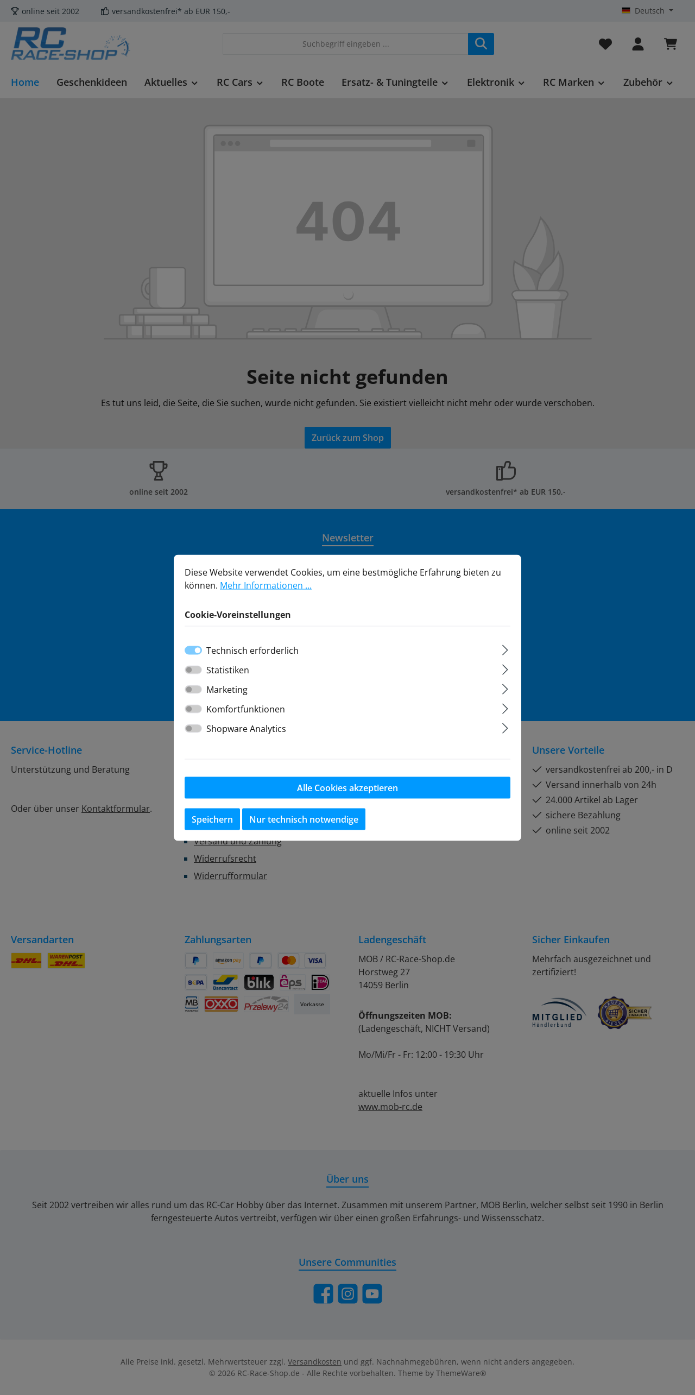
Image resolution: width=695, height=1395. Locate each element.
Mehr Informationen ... (266, 588)
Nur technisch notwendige (303, 822)
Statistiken (227, 672)
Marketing (227, 692)
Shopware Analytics (246, 731)
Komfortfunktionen (245, 711)
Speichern (212, 822)
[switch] (193, 672)
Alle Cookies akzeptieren (347, 790)
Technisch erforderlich (252, 653)
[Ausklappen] (505, 651)
